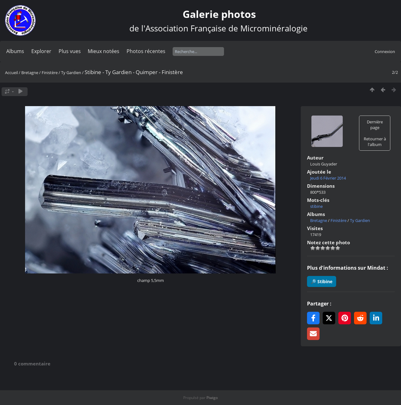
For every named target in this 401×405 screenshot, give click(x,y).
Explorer (41, 51)
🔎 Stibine (321, 281)
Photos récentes (146, 51)
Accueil (11, 72)
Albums (15, 51)
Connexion (385, 51)
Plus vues (70, 51)
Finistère (50, 72)
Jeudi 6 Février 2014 (328, 178)
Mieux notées (103, 51)
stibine (316, 206)
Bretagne (29, 72)
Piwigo (212, 397)
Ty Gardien (71, 72)
